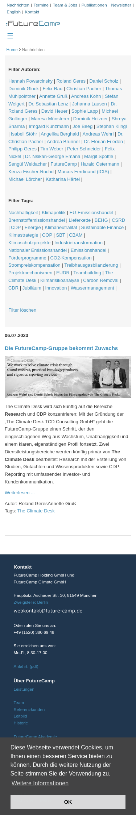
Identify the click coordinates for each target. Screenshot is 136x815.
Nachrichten (18, 5)
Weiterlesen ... (20, 492)
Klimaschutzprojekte (29, 242)
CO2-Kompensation (70, 258)
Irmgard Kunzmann (49, 126)
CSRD (118, 220)
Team (19, 702)
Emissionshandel (88, 250)
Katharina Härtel (63, 179)
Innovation (56, 288)
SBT (60, 235)
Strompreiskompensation (34, 265)
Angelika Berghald (60, 134)
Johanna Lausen (89, 104)
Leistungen (24, 689)
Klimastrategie (23, 235)
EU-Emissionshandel (92, 212)
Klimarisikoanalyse (59, 280)
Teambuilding (87, 272)
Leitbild (20, 716)
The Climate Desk (35, 510)
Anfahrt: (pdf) (26, 666)
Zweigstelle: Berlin (31, 602)
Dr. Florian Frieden (103, 141)
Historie (21, 722)
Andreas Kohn (86, 96)
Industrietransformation (78, 242)
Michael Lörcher (25, 179)
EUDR (63, 272)
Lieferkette (80, 220)
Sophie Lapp (84, 111)
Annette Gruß (53, 96)
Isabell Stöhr (24, 134)
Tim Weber (51, 148)
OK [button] (68, 802)
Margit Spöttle (98, 156)
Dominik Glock (23, 88)
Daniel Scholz (104, 81)
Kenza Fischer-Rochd (31, 171)
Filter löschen (22, 310)
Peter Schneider (84, 148)
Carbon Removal (101, 280)
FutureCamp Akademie (35, 736)
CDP (16, 227)
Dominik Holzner (90, 118)
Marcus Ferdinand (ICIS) (83, 171)
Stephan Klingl (111, 126)
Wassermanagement (92, 288)
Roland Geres (71, 81)
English (14, 11)
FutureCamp (64, 164)
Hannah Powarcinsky (30, 81)
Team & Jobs (65, 5)
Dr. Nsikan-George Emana (52, 156)
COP (47, 235)
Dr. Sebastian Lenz (48, 104)
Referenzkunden (29, 709)
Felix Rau (52, 88)
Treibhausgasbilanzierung (91, 265)
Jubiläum (31, 288)
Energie (33, 227)
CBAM (76, 235)
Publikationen (94, 5)
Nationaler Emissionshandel (37, 250)
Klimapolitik (54, 212)
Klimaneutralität (61, 227)
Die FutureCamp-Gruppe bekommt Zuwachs (61, 348)
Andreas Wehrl (98, 134)
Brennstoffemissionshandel (36, 220)
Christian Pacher (83, 88)
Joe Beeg (82, 126)
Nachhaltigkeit (23, 212)
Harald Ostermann (100, 164)
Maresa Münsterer (50, 118)
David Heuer (54, 111)
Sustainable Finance (102, 227)
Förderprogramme (27, 258)
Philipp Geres (22, 148)
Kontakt (32, 11)
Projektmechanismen (30, 272)
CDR (13, 288)
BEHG (101, 220)
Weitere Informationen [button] (40, 783)
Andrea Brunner (63, 141)
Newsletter (121, 5)
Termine (41, 5)
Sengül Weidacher (27, 164)
